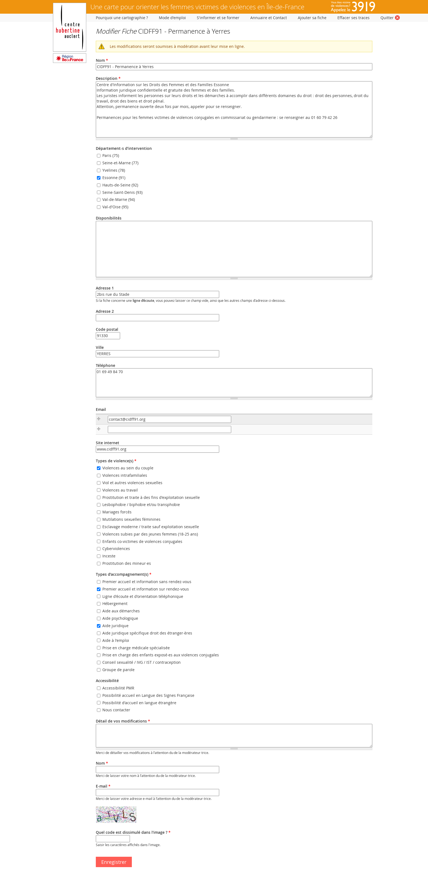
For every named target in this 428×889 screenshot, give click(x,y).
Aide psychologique (120, 618)
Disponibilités (108, 218)
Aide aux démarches (121, 611)
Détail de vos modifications (123, 721)
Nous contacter (116, 710)
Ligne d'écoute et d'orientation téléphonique (142, 596)
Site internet (107, 442)
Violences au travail (120, 490)
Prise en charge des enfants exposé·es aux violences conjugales (160, 655)
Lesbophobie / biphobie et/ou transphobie (141, 504)
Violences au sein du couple (127, 467)
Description (108, 78)
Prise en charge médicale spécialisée (136, 647)
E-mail (103, 786)
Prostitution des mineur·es (126, 563)
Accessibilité (107, 680)
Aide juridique (115, 625)
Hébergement (114, 603)
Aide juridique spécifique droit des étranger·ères (147, 633)
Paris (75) (110, 155)
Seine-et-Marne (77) (120, 162)
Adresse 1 (105, 288)
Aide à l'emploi (115, 640)
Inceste (108, 556)
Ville (100, 347)
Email (101, 409)
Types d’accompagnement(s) (123, 574)
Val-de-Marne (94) (118, 199)
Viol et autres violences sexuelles (132, 482)
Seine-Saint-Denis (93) (122, 192)
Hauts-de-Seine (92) (120, 185)
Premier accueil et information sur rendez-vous (145, 589)
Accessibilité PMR (118, 688)
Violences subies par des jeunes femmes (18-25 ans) (150, 534)
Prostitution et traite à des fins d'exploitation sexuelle (151, 497)
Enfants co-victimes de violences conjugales (142, 541)
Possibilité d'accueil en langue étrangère (139, 702)
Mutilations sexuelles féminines (131, 519)
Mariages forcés (117, 511)
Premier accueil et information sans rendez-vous (146, 581)
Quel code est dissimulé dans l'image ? (133, 832)
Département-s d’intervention (124, 148)
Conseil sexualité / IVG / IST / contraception (141, 662)
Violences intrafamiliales (124, 475)
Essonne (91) (113, 177)
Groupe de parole (118, 669)
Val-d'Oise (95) (115, 207)
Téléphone (105, 365)
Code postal (107, 329)
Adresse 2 (105, 311)
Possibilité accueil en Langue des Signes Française (148, 695)
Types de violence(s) (116, 460)
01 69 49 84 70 (234, 382)
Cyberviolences (116, 548)
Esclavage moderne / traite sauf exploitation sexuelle (150, 526)
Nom (102, 60)
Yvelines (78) (113, 170)
